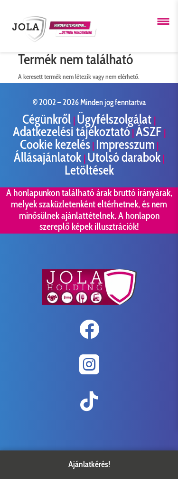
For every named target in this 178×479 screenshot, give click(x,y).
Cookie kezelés (55, 144)
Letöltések (89, 170)
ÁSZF (150, 131)
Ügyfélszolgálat (115, 119)
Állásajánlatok (49, 157)
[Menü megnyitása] (163, 21)
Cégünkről (47, 119)
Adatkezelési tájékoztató (71, 131)
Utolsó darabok (123, 157)
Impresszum (125, 144)
